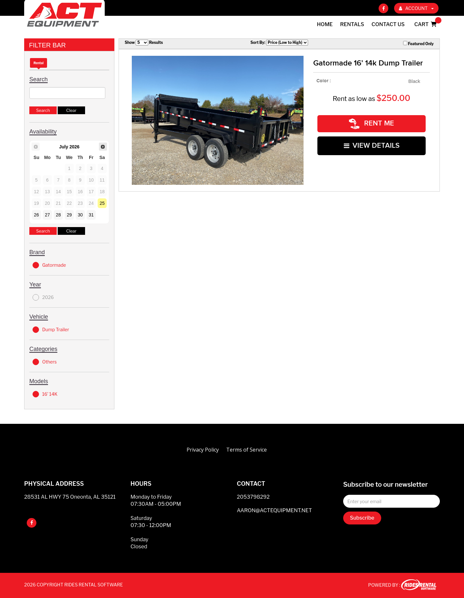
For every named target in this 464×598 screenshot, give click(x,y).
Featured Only (418, 43)
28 (58, 214)
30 (80, 214)
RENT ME (371, 123)
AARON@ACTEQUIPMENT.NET (274, 510)
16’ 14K (45, 394)
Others (45, 362)
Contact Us (388, 24)
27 (47, 214)
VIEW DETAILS (372, 144)
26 (36, 214)
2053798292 (253, 497)
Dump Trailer (51, 329)
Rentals (352, 24)
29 (69, 214)
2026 (43, 297)
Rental (39, 63)
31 (91, 214)
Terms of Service (246, 449)
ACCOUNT (416, 8)
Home (325, 24)
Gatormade (49, 265)
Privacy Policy (203, 449)
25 (102, 203)
